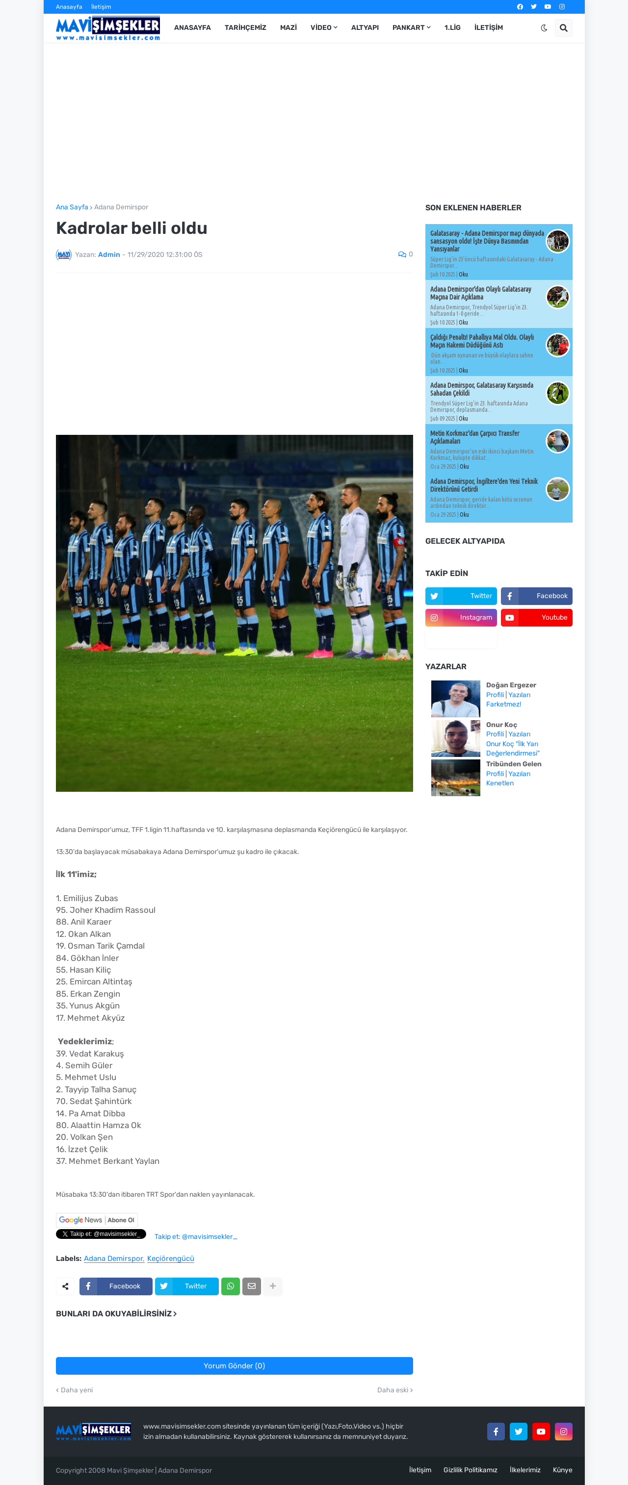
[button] (544, 28)
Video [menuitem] (321, 28)
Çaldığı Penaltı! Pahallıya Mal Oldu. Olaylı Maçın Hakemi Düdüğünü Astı (482, 341)
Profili (495, 695)
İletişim (101, 6)
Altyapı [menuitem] (365, 28)
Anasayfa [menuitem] (192, 28)
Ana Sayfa (72, 207)
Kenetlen (500, 783)
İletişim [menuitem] (488, 28)
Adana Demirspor (121, 207)
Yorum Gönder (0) (234, 1365)
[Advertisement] (314, 123)
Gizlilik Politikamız (470, 1470)
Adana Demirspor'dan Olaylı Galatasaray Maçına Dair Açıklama (480, 293)
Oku (463, 274)
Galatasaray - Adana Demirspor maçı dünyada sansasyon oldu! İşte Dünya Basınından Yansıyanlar (487, 241)
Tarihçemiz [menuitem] (245, 28)
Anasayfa (69, 6)
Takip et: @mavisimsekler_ (196, 1237)
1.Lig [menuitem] (453, 28)
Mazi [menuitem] (288, 28)
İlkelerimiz (525, 1470)
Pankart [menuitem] (408, 28)
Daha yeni (77, 1390)
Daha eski (392, 1390)
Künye (563, 1470)
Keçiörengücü (170, 1259)
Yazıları (519, 695)
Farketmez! (503, 704)
